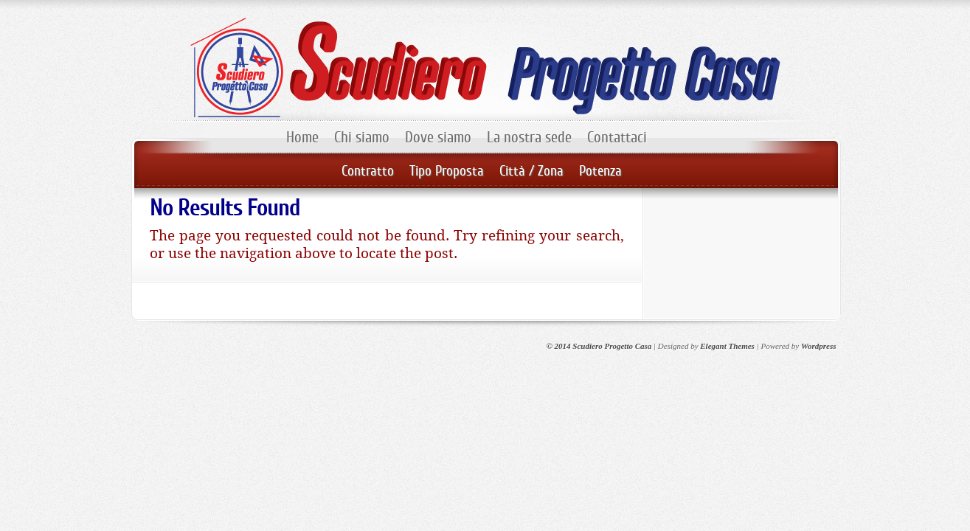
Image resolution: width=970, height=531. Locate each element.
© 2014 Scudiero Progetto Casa (599, 345)
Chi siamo (361, 137)
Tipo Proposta (446, 170)
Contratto (368, 170)
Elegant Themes (727, 345)
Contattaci (617, 137)
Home (302, 137)
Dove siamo (438, 137)
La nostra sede (529, 137)
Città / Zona (531, 170)
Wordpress (818, 345)
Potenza (600, 170)
